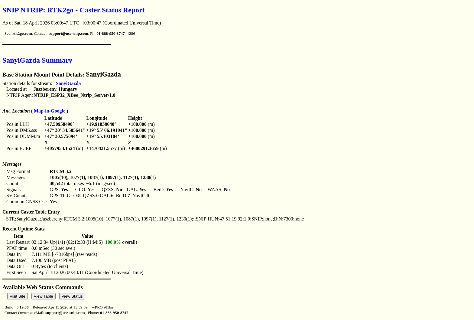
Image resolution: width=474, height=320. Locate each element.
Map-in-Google (49, 110)
